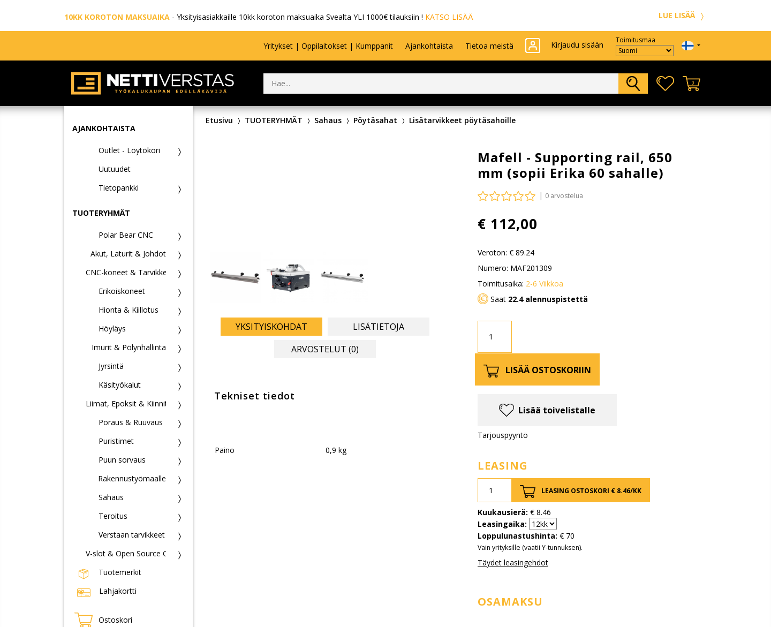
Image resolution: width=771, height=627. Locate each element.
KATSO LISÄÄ (449, 17)
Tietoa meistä (489, 46)
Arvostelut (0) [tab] (325, 349)
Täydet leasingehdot (513, 562)
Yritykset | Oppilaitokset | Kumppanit (328, 46)
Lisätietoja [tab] (378, 327)
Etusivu (219, 120)
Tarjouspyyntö (503, 435)
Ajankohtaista (429, 46)
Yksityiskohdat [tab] (271, 327)
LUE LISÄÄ (683, 15)
